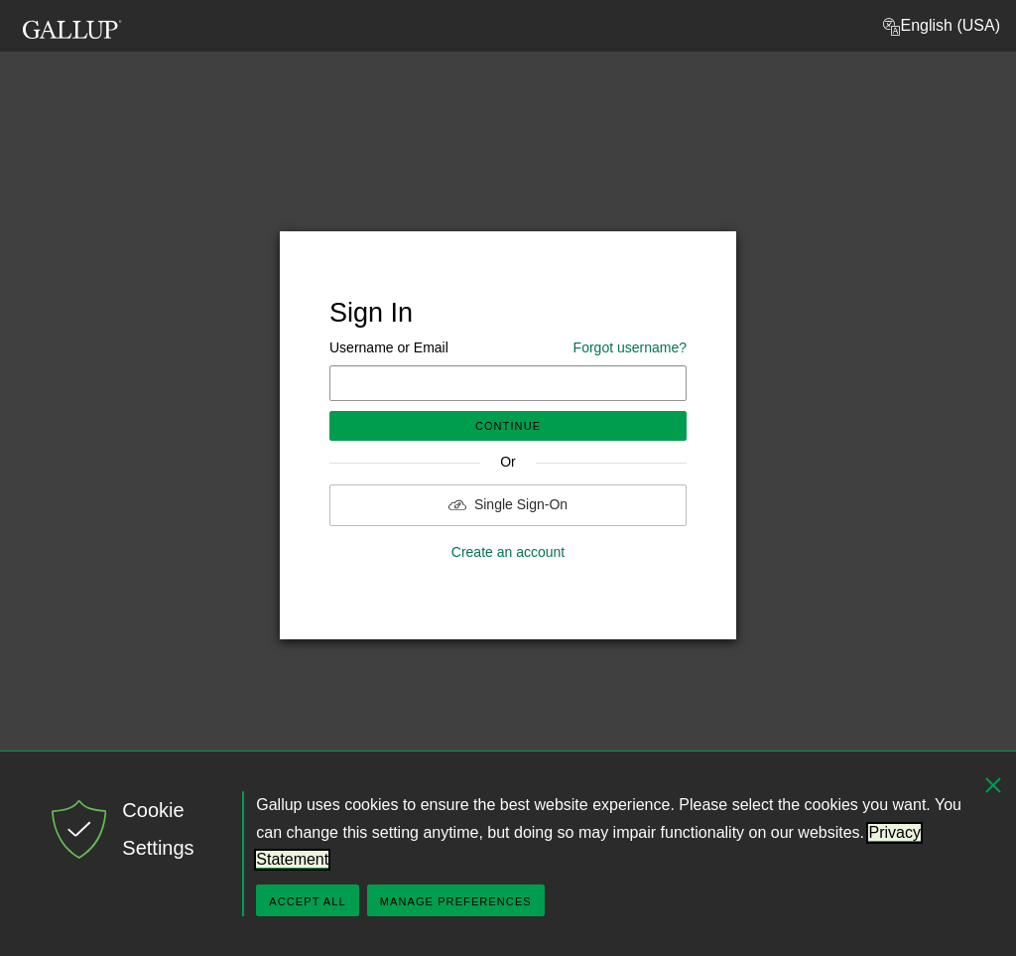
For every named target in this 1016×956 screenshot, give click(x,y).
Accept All (307, 901)
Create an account (508, 552)
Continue (508, 426)
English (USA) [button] (940, 27)
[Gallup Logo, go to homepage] (72, 23)
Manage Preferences (456, 901)
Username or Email (508, 348)
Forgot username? (630, 347)
